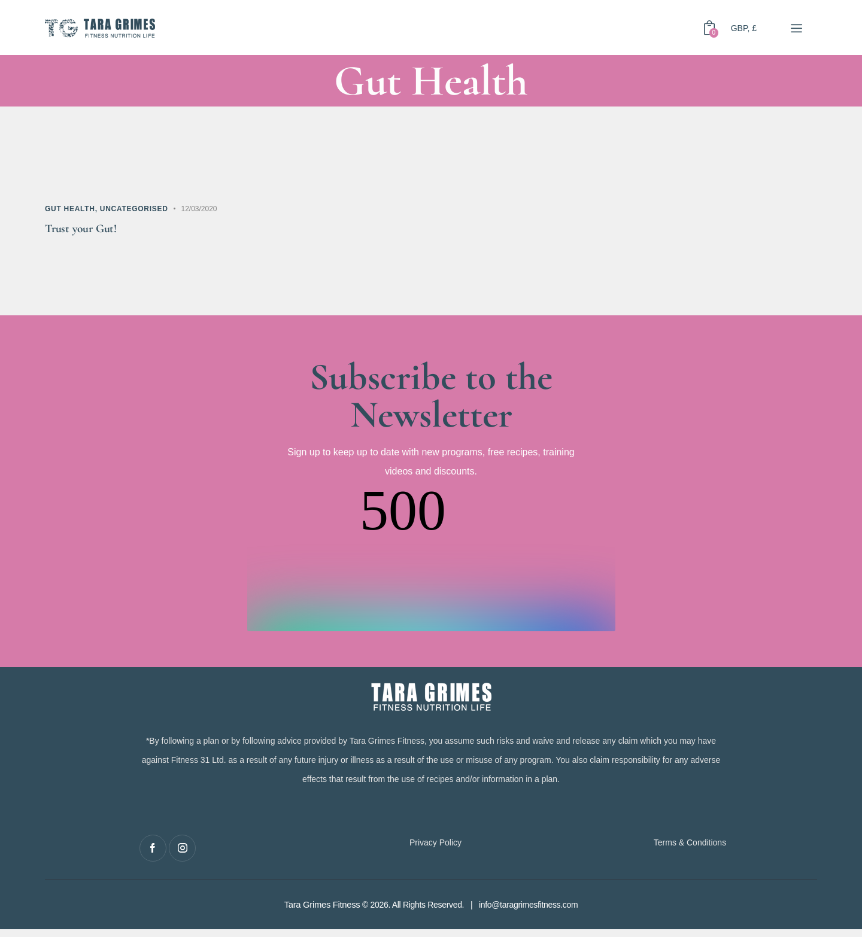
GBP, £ (744, 27)
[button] (796, 28)
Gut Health (70, 209)
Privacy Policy (435, 849)
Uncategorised (134, 209)
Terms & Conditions (690, 849)
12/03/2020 (199, 209)
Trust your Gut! (90, 232)
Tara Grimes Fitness (321, 912)
